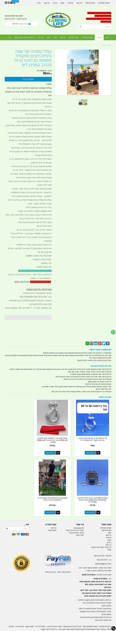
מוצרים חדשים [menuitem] (73, 37)
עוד (9, 37)
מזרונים (11, 618)
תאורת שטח (29, 618)
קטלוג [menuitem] (99, 37)
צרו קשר (53, 519)
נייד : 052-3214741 (104, 551)
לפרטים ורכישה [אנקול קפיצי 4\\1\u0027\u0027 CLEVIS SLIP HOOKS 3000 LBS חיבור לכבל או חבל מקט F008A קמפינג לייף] (56, 449)
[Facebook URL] (14, 3)
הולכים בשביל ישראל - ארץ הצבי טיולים (58, 564)
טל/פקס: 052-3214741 (102, 547)
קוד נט (55, 629)
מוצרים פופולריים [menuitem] (87, 37)
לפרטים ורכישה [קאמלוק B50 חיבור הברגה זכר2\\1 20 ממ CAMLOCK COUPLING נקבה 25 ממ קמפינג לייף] (19, 449)
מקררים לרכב (19, 618)
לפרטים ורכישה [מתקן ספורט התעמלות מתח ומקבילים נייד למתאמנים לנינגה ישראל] (92, 504)
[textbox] (94, 580)
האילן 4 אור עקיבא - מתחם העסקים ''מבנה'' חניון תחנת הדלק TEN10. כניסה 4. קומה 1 (95, 560)
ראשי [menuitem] (107, 37)
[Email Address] (6, 3)
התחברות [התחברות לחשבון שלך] (15, 1)
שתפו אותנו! (52, 522)
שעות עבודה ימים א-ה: (96, 566)
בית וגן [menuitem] (55, 3)
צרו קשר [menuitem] (41, 37)
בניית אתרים (50, 629)
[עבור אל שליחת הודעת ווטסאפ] (113, 332)
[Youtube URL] (9, 3)
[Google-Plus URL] (11, 3)
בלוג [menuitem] (55, 37)
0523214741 (74, 524)
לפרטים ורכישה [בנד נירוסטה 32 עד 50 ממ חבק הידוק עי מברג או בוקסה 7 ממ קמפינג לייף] (92, 449)
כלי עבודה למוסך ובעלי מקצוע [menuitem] (24, 37)
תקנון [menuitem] (49, 37)
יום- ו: (95, 579)
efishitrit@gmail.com (103, 555)
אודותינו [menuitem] (62, 37)
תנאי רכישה (80, 527)
